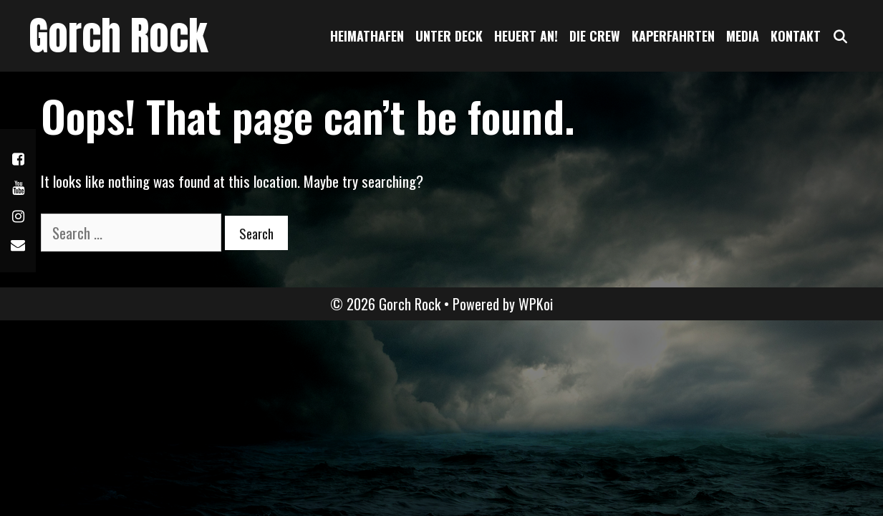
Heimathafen (367, 36)
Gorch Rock (118, 35)
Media (742, 36)
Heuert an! (526, 36)
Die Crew (594, 36)
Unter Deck (449, 36)
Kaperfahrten (673, 36)
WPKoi (535, 304)
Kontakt (796, 36)
